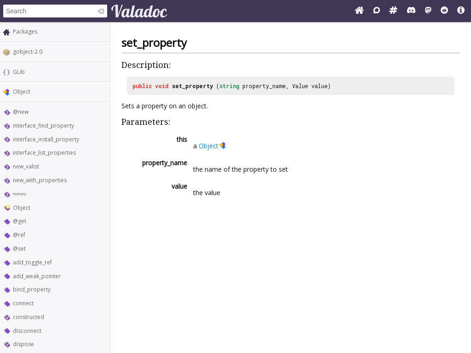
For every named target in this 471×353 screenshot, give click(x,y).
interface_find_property (43, 125)
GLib (19, 72)
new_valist (26, 166)
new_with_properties (40, 180)
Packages (25, 31)
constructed (28, 317)
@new (21, 112)
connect (23, 303)
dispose (23, 344)
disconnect (27, 331)
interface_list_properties (44, 153)
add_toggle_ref (32, 262)
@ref (19, 235)
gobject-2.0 (27, 52)
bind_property (32, 289)
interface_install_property (46, 139)
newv (19, 194)
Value (300, 86)
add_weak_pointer (37, 276)
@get (19, 221)
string (229, 86)
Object (21, 91)
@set (19, 248)
